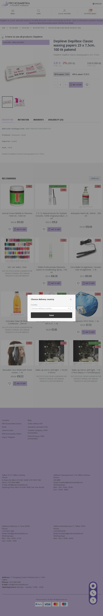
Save (51, 315)
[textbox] (51, 308)
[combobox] (51, 308)
